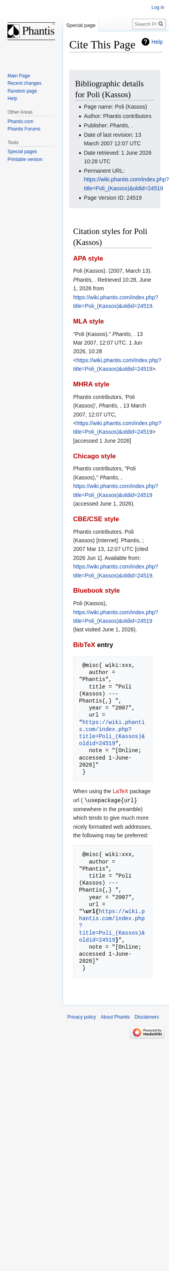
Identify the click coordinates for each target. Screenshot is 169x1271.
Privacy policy (81, 1016)
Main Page (18, 76)
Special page (80, 25)
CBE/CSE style (96, 519)
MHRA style (91, 384)
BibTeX (84, 645)
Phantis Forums (23, 129)
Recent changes (24, 83)
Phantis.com (20, 121)
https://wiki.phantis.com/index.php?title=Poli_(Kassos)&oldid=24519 (112, 733)
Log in (157, 7)
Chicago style (94, 456)
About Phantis (115, 1016)
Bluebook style (96, 590)
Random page (22, 91)
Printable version (24, 159)
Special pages (22, 151)
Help (157, 42)
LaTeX (120, 791)
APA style (88, 258)
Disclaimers (147, 1016)
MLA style (88, 321)
